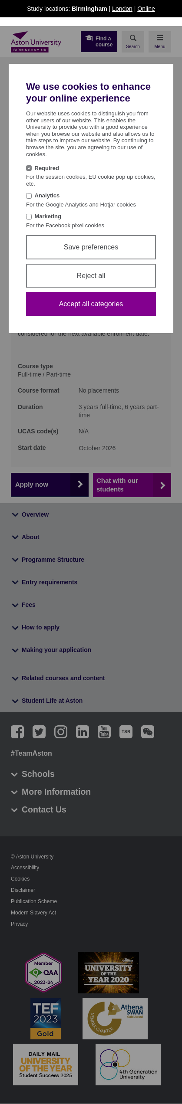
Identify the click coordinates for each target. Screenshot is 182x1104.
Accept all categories (91, 304)
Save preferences (91, 247)
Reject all (91, 275)
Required (47, 168)
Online (146, 8)
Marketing (48, 216)
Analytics (47, 195)
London (122, 8)
